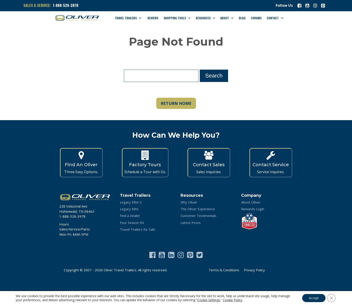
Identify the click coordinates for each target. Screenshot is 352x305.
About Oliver (250, 202)
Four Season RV (132, 222)
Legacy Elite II (131, 202)
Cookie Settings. (209, 300)
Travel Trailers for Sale (137, 229)
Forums (256, 17)
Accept (314, 298)
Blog (242, 17)
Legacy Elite (129, 209)
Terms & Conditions (224, 270)
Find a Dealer (130, 215)
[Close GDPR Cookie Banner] (331, 298)
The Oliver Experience (197, 209)
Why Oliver (188, 202)
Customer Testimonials (198, 215)
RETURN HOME (176, 103)
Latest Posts (190, 222)
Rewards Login (252, 209)
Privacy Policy (254, 270)
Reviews (152, 17)
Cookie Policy (232, 300)
